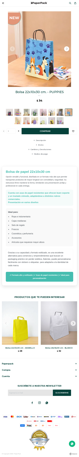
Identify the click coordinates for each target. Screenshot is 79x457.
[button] (70, 3)
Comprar (45, 131)
